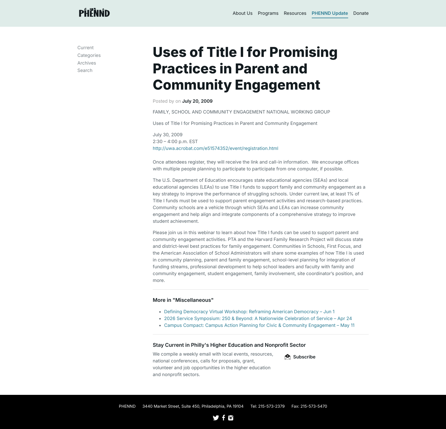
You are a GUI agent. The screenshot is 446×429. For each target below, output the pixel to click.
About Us (243, 13)
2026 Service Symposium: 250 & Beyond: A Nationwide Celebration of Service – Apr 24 (258, 318)
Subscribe (300, 357)
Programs (268, 13)
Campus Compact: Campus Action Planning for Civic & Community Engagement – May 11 (259, 325)
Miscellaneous (193, 300)
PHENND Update (330, 13)
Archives (86, 63)
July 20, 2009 (197, 101)
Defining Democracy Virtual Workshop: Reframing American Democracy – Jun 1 (249, 311)
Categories (89, 55)
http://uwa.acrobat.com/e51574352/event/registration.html (215, 148)
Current (85, 47)
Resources (295, 13)
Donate (361, 13)
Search (84, 70)
